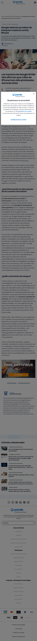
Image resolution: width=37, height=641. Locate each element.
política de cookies (26, 111)
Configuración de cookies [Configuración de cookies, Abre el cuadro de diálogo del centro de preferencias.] (18, 119)
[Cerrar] (34, 94)
